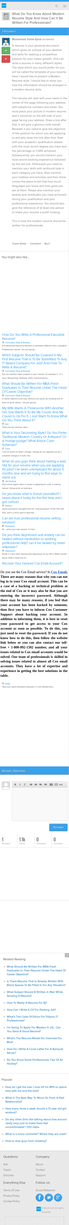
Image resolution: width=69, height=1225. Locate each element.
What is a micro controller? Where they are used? (35, 1134)
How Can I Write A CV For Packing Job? (31, 1010)
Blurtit (4, 5)
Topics (7, 1169)
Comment (35, 243)
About (39, 1164)
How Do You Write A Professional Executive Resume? (33, 337)
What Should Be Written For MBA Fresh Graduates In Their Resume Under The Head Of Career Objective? (34, 388)
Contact (40, 1169)
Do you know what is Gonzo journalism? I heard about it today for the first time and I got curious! (32, 498)
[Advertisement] (34, 297)
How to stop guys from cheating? (26, 1141)
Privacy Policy (11, 1195)
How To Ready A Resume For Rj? (27, 1003)
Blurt (47, 243)
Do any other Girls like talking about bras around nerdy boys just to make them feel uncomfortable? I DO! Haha (36, 1123)
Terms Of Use (11, 1190)
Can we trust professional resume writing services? (31, 520)
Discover (8, 1175)
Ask (5, 1164)
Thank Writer (19, 243)
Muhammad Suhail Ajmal (26, 39)
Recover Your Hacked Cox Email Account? (32, 563)
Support (40, 1175)
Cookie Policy (11, 1201)
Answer (58, 827)
